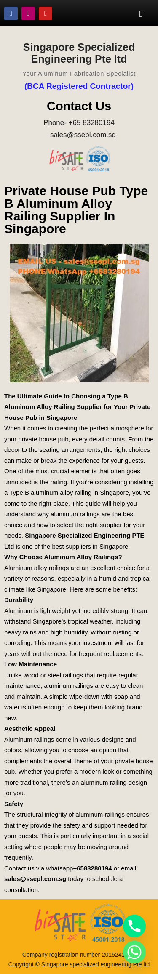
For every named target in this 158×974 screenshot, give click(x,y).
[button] (141, 13)
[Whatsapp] (134, 952)
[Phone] (134, 926)
